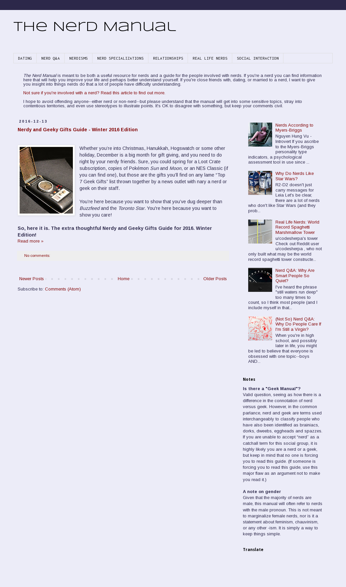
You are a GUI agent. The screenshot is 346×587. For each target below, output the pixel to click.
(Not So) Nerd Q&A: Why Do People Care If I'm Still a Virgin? (298, 324)
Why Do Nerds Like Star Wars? (294, 176)
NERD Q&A (50, 58)
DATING (25, 58)
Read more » (31, 241)
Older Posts (215, 278)
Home (123, 278)
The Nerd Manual (94, 27)
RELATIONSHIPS (168, 58)
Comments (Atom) (63, 289)
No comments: (37, 255)
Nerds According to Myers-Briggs (294, 128)
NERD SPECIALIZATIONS (120, 58)
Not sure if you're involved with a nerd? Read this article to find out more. (94, 92)
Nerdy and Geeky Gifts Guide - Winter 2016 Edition (78, 129)
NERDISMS (78, 58)
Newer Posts (31, 278)
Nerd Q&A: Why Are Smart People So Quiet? (294, 275)
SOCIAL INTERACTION (258, 58)
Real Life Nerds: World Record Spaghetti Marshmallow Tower (297, 227)
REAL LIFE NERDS (210, 58)
